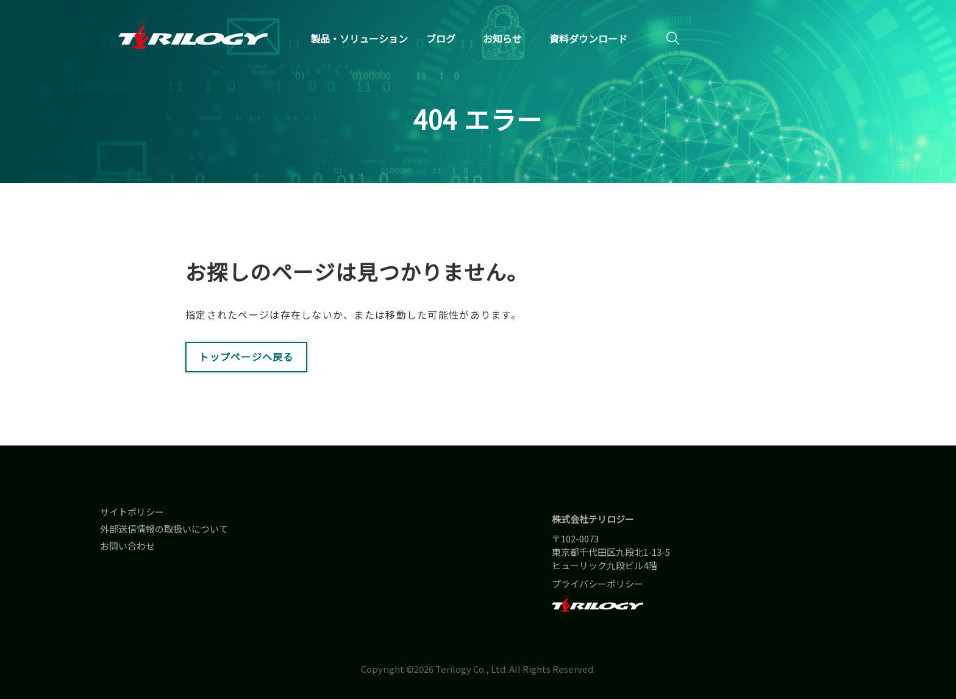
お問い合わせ (127, 545)
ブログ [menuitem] (440, 38)
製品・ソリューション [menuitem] (359, 38)
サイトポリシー (132, 511)
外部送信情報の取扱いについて (164, 528)
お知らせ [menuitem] (502, 38)
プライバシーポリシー (597, 583)
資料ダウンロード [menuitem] (588, 38)
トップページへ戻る (246, 356)
